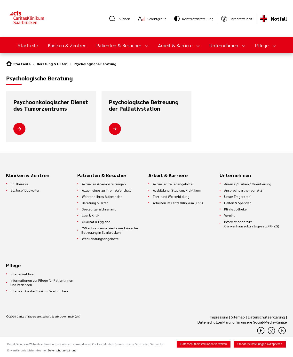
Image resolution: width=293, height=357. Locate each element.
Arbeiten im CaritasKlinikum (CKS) (178, 203)
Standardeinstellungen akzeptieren (259, 344)
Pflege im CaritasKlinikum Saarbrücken (39, 291)
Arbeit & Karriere (176, 45)
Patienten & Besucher (119, 45)
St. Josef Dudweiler (25, 190)
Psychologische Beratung (95, 64)
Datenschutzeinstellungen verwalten (203, 344)
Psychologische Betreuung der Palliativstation (144, 105)
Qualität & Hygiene (96, 221)
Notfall (279, 19)
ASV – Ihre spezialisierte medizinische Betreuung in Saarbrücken (109, 230)
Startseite (28, 45)
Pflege (262, 45)
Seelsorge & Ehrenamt (99, 209)
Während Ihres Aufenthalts (102, 196)
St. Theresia (19, 184)
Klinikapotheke (235, 209)
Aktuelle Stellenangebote (173, 184)
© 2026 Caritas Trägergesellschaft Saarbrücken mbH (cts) (43, 316)
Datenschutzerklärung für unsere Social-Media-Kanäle (242, 322)
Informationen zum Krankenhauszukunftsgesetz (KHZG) (251, 223)
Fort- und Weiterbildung (171, 196)
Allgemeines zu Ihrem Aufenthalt (106, 190)
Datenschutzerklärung (266, 316)
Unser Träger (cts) (238, 196)
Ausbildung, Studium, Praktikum (177, 190)
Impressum (219, 316)
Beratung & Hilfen (52, 64)
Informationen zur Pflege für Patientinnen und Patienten (41, 282)
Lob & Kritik (90, 215)
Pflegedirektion (22, 274)
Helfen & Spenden (238, 203)
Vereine (230, 215)
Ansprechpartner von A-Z (243, 190)
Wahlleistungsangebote (100, 238)
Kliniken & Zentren (67, 45)
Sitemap (238, 316)
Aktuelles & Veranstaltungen (104, 184)
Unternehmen (224, 45)
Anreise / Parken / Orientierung (247, 184)
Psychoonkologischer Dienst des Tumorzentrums (50, 105)
